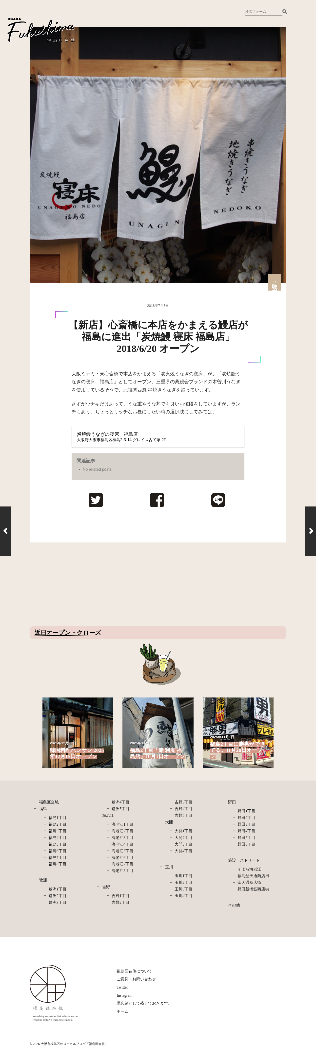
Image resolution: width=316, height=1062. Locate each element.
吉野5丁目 (183, 815)
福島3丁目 (57, 831)
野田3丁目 (246, 824)
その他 (234, 905)
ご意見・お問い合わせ (136, 979)
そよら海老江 (249, 869)
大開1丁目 (183, 831)
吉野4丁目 (183, 809)
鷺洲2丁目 (57, 896)
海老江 (108, 815)
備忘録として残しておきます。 (144, 1003)
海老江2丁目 (122, 831)
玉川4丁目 (183, 896)
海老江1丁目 (122, 824)
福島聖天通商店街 (253, 876)
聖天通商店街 (249, 882)
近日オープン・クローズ (68, 632)
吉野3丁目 (183, 802)
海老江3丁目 (122, 838)
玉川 (169, 867)
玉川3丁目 (183, 889)
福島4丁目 (57, 838)
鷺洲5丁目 (120, 809)
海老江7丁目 (122, 864)
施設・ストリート (244, 860)
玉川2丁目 (183, 882)
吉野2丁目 (120, 902)
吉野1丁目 (120, 896)
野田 (232, 802)
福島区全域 (49, 802)
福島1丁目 (57, 818)
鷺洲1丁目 (57, 889)
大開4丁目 (183, 851)
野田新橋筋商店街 (253, 889)
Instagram (124, 995)
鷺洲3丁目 (57, 902)
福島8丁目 (57, 864)
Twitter (122, 987)
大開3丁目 (183, 844)
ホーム (122, 1011)
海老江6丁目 (122, 857)
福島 (43, 809)
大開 (169, 822)
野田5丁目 (246, 838)
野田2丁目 (246, 818)
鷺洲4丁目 (120, 802)
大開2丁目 (183, 838)
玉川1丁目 (183, 876)
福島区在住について (134, 971)
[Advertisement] (71, 584)
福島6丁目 (57, 851)
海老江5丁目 (122, 851)
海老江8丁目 (122, 871)
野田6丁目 (246, 844)
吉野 (106, 887)
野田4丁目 (246, 831)
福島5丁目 (57, 844)
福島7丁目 (57, 857)
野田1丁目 (246, 811)
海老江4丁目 (122, 844)
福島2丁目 (57, 824)
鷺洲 (43, 880)
